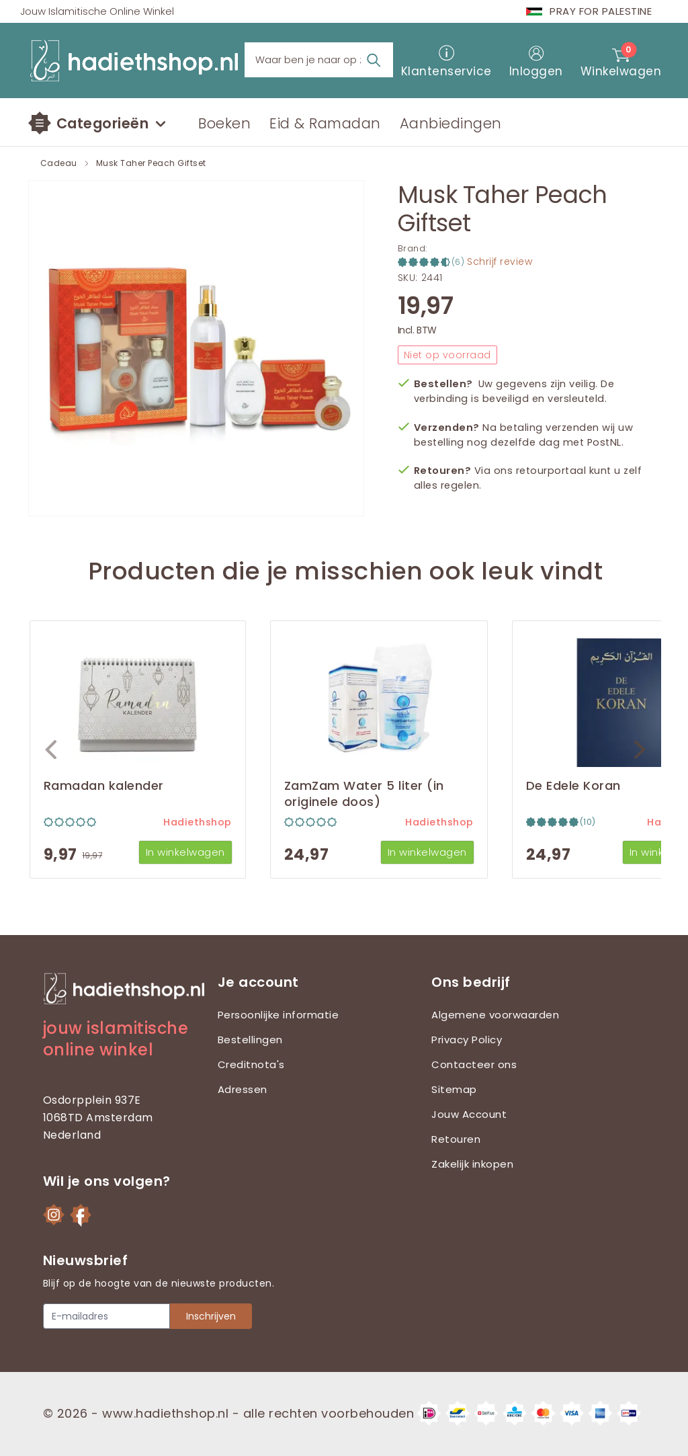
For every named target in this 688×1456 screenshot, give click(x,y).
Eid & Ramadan (325, 123)
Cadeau (58, 163)
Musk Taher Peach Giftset (151, 163)
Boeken (224, 123)
